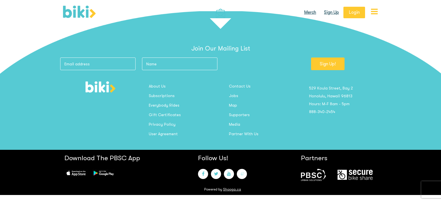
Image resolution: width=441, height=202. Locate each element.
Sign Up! (328, 63)
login (354, 12)
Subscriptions (162, 95)
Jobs (233, 95)
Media (234, 124)
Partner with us (243, 134)
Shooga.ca (232, 189)
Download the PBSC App (102, 158)
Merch (310, 12)
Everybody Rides (164, 105)
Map (233, 105)
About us (157, 86)
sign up (331, 12)
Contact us (240, 86)
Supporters (239, 115)
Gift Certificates (165, 115)
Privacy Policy (162, 124)
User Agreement (163, 134)
